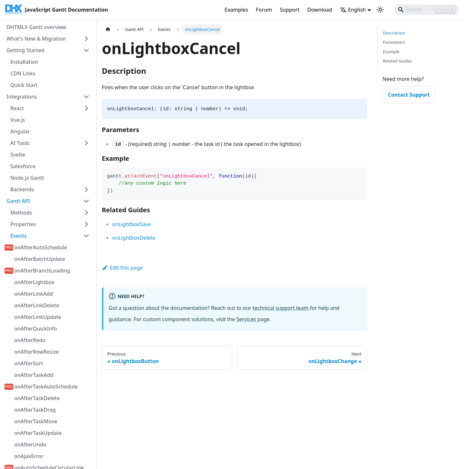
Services (246, 319)
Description (394, 33)
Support (289, 9)
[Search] (426, 10)
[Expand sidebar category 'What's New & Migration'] (86, 39)
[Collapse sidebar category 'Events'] (86, 236)
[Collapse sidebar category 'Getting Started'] (86, 50)
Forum (264, 9)
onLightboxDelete (133, 237)
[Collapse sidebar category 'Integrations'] (86, 96)
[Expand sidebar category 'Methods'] (86, 212)
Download (319, 9)
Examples (236, 9)
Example (391, 51)
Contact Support (409, 94)
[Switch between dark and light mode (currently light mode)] (380, 10)
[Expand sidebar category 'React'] (86, 108)
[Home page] (108, 29)
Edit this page (122, 267)
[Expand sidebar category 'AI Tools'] (86, 143)
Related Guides (397, 61)
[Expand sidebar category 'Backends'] (86, 189)
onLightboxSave (131, 224)
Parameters (394, 42)
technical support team (281, 307)
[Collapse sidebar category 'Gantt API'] (86, 201)
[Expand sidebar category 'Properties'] (86, 224)
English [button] (353, 9)
